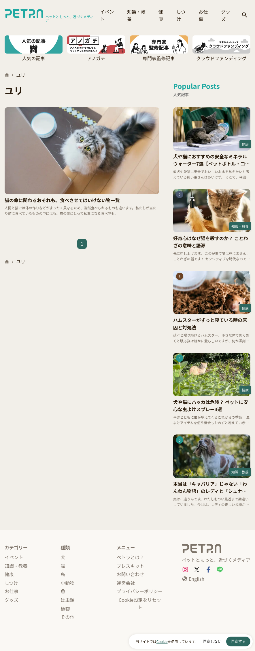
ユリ (20, 74)
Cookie (162, 641)
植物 (65, 608)
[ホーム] (7, 75)
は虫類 (67, 599)
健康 (160, 15)
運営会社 (126, 582)
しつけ (180, 15)
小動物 (67, 582)
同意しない (212, 641)
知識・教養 (136, 15)
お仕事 (203, 15)
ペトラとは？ (130, 557)
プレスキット (130, 565)
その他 (67, 616)
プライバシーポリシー (140, 591)
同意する (238, 641)
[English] (193, 579)
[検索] (244, 15)
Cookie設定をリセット (140, 603)
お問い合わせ (130, 574)
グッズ (225, 15)
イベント (107, 15)
